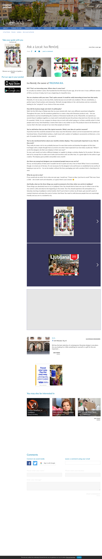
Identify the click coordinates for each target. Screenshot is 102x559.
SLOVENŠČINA (95, 25)
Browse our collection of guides (12, 71)
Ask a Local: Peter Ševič (87, 412)
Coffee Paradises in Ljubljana (35, 411)
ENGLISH (86, 25)
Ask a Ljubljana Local (59, 414)
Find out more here (70, 557)
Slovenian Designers (93, 339)
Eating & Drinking (33, 414)
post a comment (48, 51)
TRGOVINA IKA (56, 83)
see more (56, 352)
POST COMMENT (93, 495)
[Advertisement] (64, 39)
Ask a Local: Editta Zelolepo (63, 412)
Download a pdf (12, 42)
